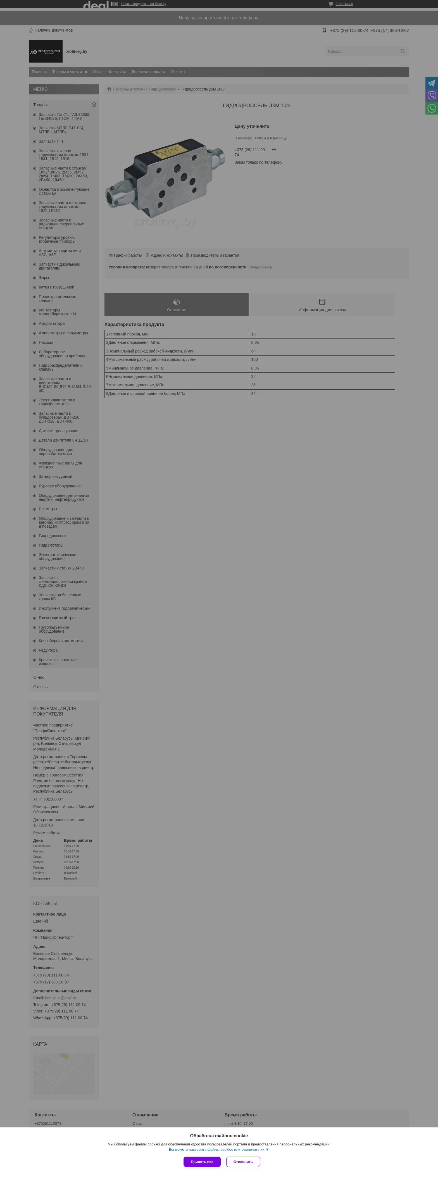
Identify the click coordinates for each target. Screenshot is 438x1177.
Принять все (202, 1162)
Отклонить (243, 1162)
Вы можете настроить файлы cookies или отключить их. (217, 1149)
